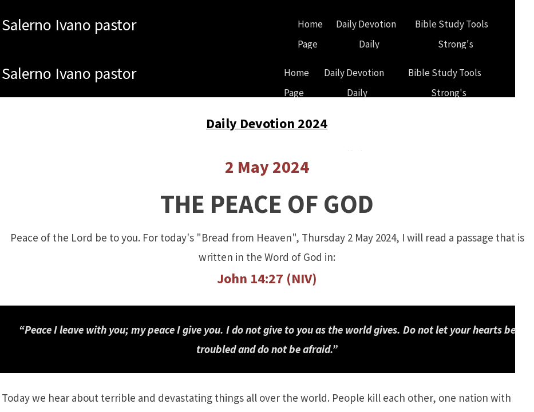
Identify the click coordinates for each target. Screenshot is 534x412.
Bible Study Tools (451, 24)
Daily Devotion (366, 24)
